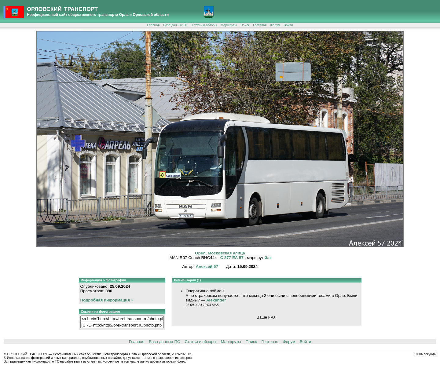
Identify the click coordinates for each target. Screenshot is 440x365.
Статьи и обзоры (204, 25)
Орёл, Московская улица (220, 253)
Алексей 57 (207, 266)
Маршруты (229, 25)
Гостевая (259, 25)
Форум (275, 25)
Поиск (245, 25)
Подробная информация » (107, 300)
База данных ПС (175, 25)
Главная (153, 25)
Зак (268, 257)
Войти (288, 25)
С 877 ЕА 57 (232, 257)
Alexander (216, 300)
